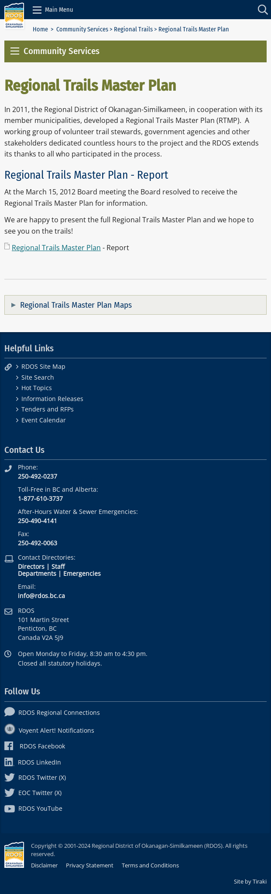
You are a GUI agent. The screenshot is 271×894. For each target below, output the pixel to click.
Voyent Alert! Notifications (49, 730)
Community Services (82, 29)
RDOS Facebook (34, 746)
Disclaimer (44, 865)
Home (40, 29)
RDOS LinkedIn (32, 762)
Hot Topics (36, 388)
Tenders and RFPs (47, 409)
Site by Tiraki (250, 881)
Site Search (37, 377)
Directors (31, 566)
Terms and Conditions (150, 865)
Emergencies (82, 573)
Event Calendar (43, 420)
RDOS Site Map (43, 366)
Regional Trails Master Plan (56, 247)
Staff (58, 566)
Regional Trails (133, 29)
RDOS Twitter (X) (35, 777)
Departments (37, 573)
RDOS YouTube (33, 808)
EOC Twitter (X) (33, 793)
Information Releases (52, 398)
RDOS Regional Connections (52, 712)
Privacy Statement (89, 865)
